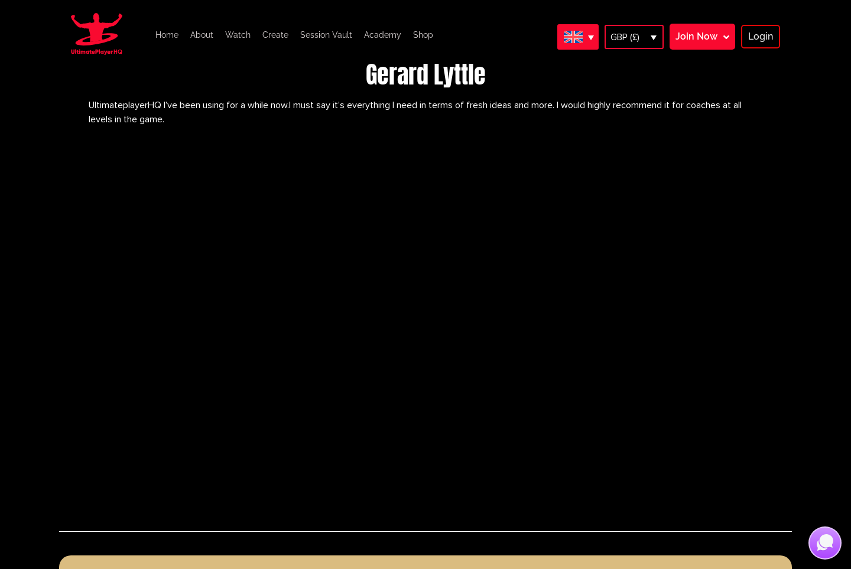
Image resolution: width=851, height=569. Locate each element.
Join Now (696, 36)
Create (275, 35)
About (201, 35)
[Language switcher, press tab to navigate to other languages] (577, 36)
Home (166, 35)
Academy (382, 35)
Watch (238, 35)
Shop (423, 35)
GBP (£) (624, 37)
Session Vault (326, 35)
